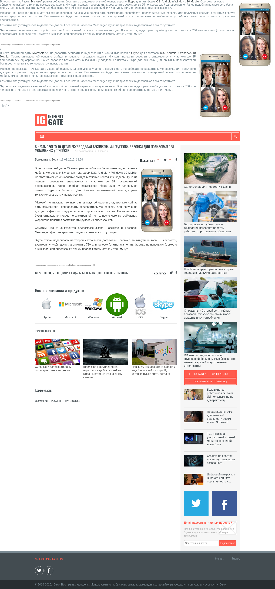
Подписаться (227, 543)
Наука (97, 136)
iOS (158, 1)
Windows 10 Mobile (187, 1)
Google (47, 273)
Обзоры (130, 136)
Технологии (46, 136)
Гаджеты (145, 136)
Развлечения (65, 136)
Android (166, 1)
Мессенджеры (61, 273)
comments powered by (57, 388)
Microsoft (36, 1)
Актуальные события (84, 273)
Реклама (236, 558)
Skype (131, 1)
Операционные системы (113, 273)
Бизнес (83, 136)
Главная (103, 151)
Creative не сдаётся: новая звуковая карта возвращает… (221, 459)
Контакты (219, 558)
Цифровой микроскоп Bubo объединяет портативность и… (221, 478)
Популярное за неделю (210, 373)
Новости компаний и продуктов (59, 290)
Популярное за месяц (210, 381)
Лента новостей (84, 151)
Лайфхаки (113, 136)
